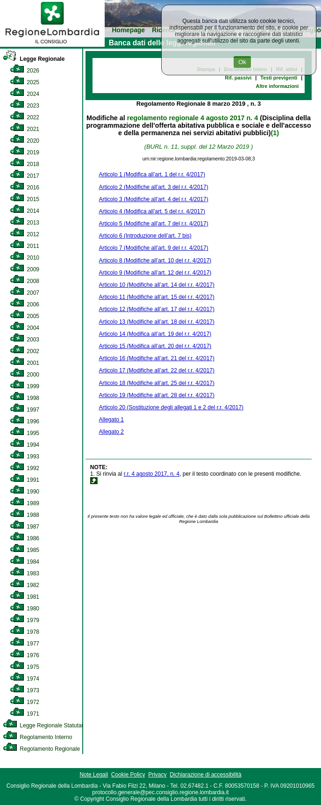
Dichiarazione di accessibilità (205, 774)
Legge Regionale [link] (33, 59)
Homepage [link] (128, 30)
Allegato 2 (111, 431)
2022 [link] (24, 117)
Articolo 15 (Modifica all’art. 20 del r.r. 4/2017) (155, 346)
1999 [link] (24, 386)
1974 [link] (24, 678)
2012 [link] (24, 234)
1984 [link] (24, 561)
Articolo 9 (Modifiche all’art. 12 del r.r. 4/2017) (155, 272)
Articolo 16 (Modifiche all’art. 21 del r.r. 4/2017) (156, 358)
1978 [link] (24, 632)
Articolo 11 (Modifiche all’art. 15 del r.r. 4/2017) (156, 297)
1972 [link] (24, 702)
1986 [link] (24, 538)
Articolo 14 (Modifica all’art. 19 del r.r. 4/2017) (155, 334)
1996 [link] (24, 421)
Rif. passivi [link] (238, 77)
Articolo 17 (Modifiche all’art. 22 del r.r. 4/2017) (156, 370)
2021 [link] (24, 129)
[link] (52, 45)
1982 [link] (24, 585)
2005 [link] (24, 316)
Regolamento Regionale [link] (41, 749)
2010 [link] (24, 257)
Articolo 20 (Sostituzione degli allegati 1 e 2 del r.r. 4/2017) (171, 407)
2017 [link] (24, 176)
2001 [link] (24, 363)
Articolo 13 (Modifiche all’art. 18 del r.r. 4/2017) (156, 322)
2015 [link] (24, 199)
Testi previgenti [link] (278, 77)
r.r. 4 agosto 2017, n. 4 (151, 474)
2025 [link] (24, 82)
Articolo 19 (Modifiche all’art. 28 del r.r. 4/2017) (156, 395)
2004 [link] (24, 328)
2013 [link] (24, 222)
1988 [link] (24, 515)
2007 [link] (24, 293)
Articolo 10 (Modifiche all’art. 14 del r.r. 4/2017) (156, 285)
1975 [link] (24, 667)
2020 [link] (24, 141)
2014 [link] (24, 211)
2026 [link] (24, 70)
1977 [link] (24, 643)
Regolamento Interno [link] (37, 737)
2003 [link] (24, 339)
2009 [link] (24, 269)
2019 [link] (24, 152)
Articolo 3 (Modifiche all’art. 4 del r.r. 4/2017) (153, 199)
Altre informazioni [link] (277, 86)
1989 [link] (24, 503)
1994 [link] (24, 445)
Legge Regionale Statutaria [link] (45, 725)
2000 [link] (24, 374)
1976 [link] (24, 655)
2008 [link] (24, 281)
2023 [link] (24, 105)
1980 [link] (24, 608)
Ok (242, 61)
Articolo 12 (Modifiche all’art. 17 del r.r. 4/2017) (156, 309)
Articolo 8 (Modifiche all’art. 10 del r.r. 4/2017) (155, 260)
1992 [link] (24, 468)
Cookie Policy (128, 774)
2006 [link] (24, 304)
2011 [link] (24, 246)
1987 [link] (24, 526)
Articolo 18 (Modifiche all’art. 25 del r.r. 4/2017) (156, 383)
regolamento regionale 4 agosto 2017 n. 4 (192, 118)
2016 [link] (24, 187)
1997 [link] (24, 409)
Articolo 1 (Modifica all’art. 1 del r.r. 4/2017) (152, 174)
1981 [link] (24, 597)
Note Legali (93, 774)
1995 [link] (24, 433)
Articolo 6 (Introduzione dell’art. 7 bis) (145, 235)
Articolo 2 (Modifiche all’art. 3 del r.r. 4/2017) (153, 187)
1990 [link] (24, 491)
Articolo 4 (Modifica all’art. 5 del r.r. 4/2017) (152, 211)
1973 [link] (24, 690)
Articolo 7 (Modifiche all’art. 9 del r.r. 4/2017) (153, 248)
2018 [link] (24, 164)
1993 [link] (24, 456)
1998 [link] (24, 398)
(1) (275, 133)
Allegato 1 (111, 419)
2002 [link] (24, 351)
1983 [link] (24, 573)
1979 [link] (24, 620)
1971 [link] (24, 714)
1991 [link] (24, 480)
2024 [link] (24, 94)
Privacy (157, 774)
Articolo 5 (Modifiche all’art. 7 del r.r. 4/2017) (153, 223)
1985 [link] (24, 550)
